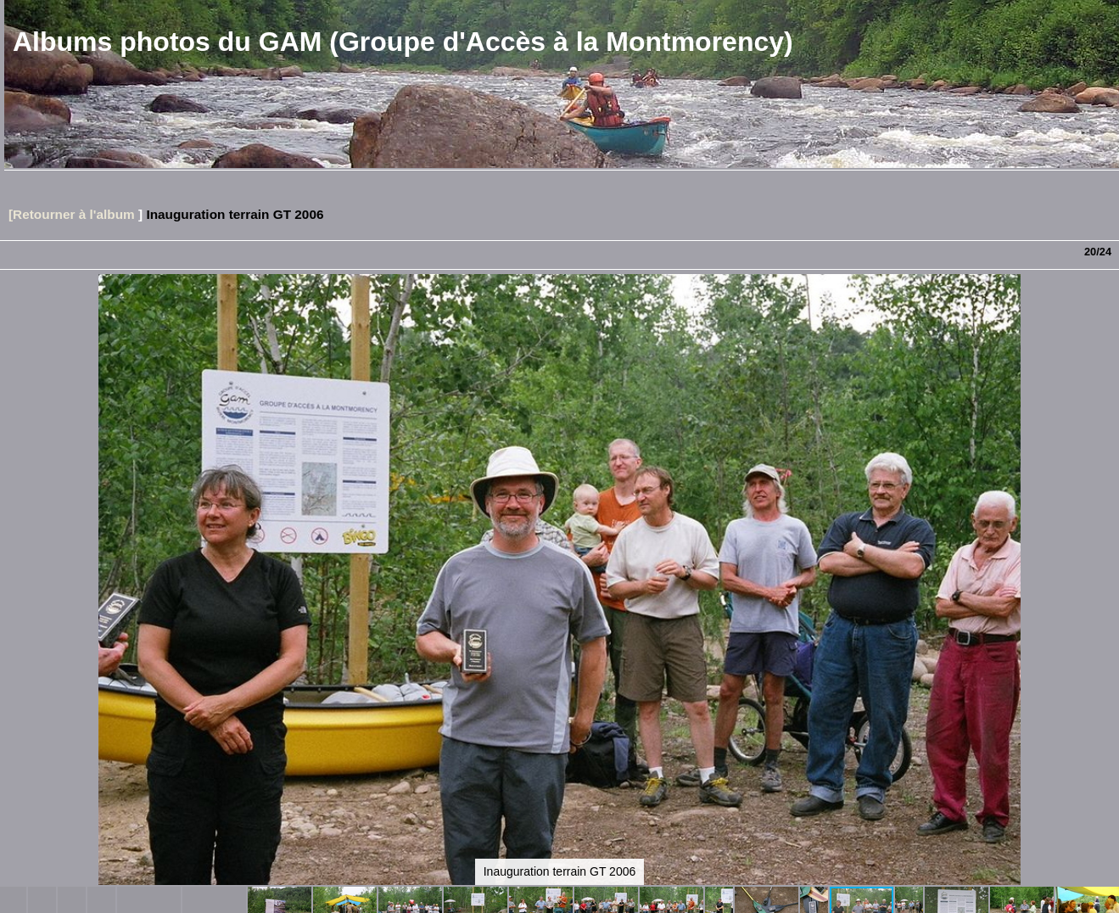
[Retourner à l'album (71, 214)
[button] (1103, 318)
